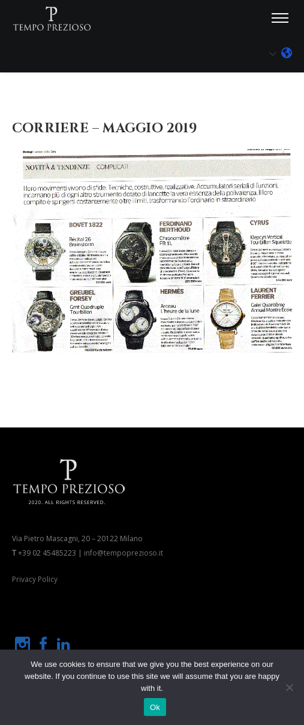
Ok (155, 707)
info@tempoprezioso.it (123, 553)
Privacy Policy (35, 579)
